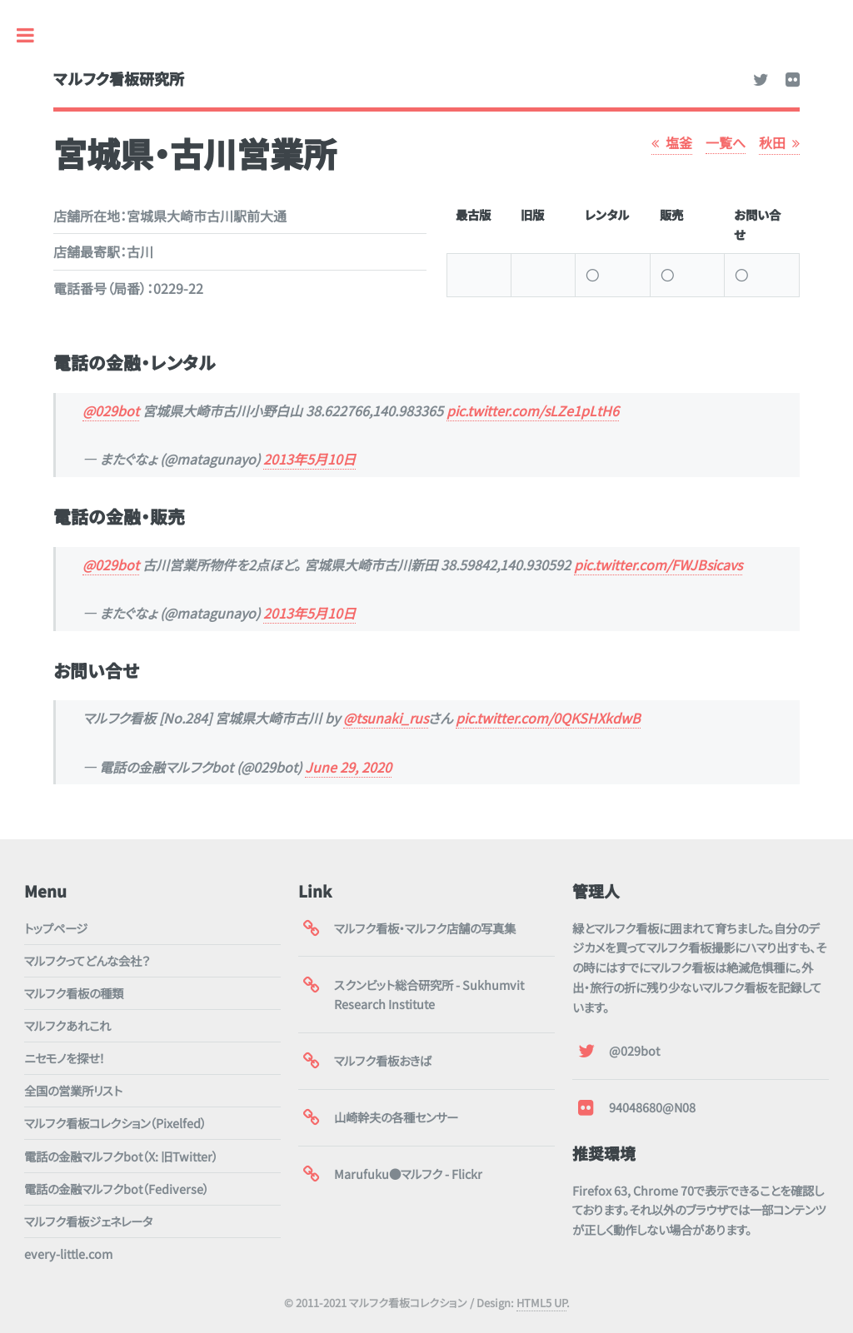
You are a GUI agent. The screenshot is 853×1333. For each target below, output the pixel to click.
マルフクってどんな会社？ (87, 960)
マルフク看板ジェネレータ (88, 1221)
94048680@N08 (652, 1107)
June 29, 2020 (348, 767)
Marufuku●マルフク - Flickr (408, 1173)
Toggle (34, 35)
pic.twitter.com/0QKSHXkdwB (548, 718)
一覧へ (726, 142)
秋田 (772, 142)
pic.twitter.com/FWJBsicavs (658, 564)
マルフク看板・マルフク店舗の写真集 (425, 928)
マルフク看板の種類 (73, 993)
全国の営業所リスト (73, 1090)
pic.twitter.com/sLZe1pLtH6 (532, 410)
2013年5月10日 (309, 459)
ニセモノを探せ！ (64, 1058)
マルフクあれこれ (67, 1025)
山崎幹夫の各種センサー (396, 1117)
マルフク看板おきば (382, 1060)
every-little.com (68, 1253)
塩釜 (679, 142)
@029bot (110, 410)
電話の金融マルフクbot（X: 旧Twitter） (121, 1156)
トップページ (55, 928)
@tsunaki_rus (385, 718)
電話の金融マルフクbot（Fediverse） (116, 1188)
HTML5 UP (541, 1303)
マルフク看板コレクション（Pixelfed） (115, 1123)
